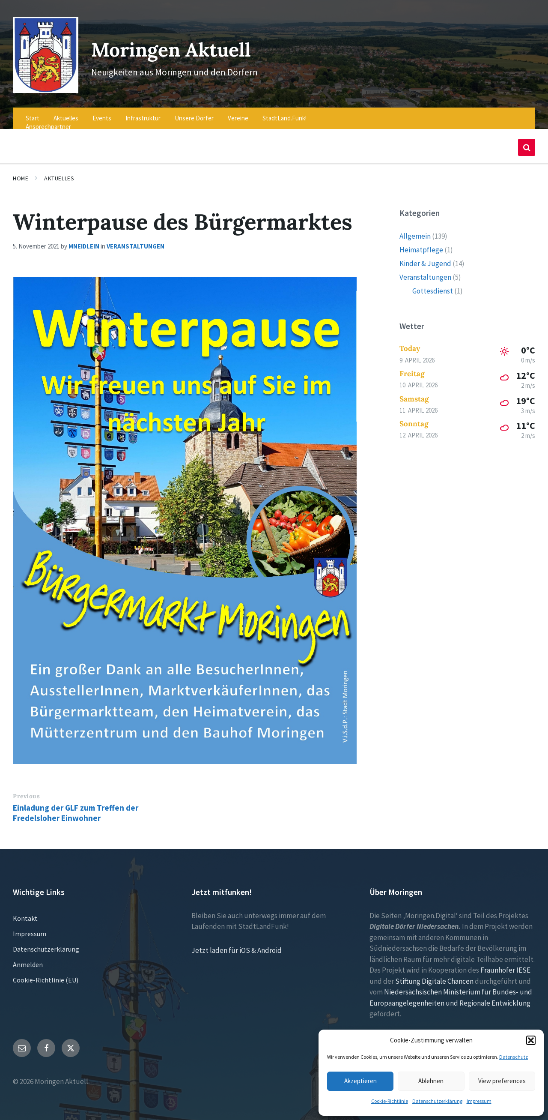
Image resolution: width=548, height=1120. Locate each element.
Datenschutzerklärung (437, 1101)
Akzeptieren (360, 1081)
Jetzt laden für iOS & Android (236, 944)
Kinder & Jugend (425, 257)
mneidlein (83, 241)
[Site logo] (43, 84)
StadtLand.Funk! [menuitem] (284, 112)
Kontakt (25, 912)
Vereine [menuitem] (238, 112)
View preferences (502, 1081)
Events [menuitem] (101, 112)
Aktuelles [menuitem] (66, 112)
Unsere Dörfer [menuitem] (194, 112)
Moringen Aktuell (178, 46)
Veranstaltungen (135, 241)
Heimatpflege (421, 244)
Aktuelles (59, 173)
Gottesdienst (432, 285)
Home (20, 173)
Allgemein (415, 230)
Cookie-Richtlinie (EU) (45, 974)
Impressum (479, 1101)
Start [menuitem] (32, 112)
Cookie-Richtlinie (389, 1101)
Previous (26, 790)
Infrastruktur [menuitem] (143, 112)
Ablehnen (431, 1081)
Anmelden (28, 958)
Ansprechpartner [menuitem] (48, 121)
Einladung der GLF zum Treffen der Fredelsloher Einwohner (75, 807)
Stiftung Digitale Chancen (434, 975)
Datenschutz (513, 1057)
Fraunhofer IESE (505, 964)
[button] (531, 1040)
